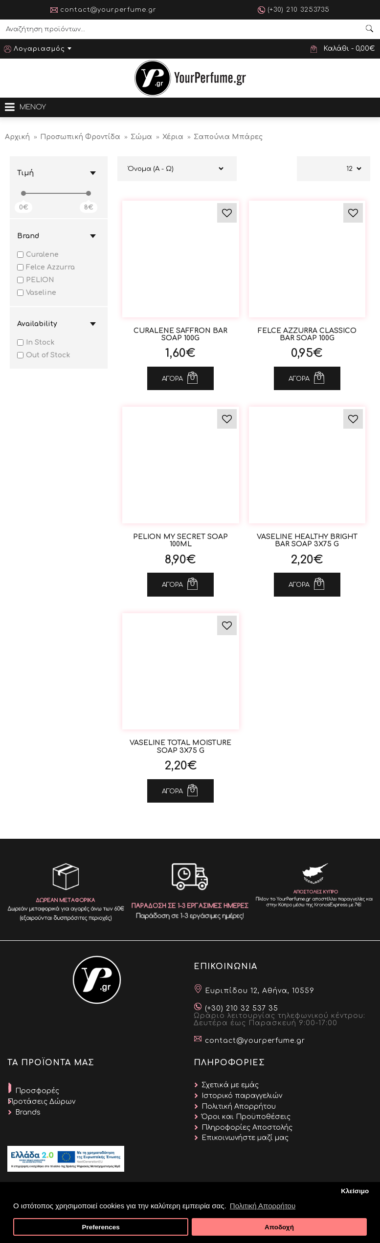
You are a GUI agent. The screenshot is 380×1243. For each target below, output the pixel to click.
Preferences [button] (100, 1227)
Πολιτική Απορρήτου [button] (262, 1206)
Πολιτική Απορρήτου (238, 1106)
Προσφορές (37, 1091)
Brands (28, 1112)
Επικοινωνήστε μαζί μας (245, 1137)
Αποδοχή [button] (279, 1227)
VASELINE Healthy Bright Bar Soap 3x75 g (307, 540)
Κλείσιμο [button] (355, 1191)
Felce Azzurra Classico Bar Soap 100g (307, 334)
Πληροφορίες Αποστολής (246, 1127)
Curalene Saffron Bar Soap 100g (180, 334)
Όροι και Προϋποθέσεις (246, 1116)
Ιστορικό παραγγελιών (241, 1095)
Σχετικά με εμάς (230, 1085)
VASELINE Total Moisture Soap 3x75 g (180, 746)
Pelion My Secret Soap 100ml (180, 540)
